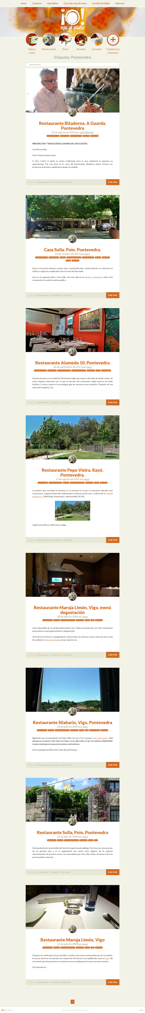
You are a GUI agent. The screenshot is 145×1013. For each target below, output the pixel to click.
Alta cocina (75, 260)
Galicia (68, 260)
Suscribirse (52, 3)
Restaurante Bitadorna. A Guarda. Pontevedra (72, 126)
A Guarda (86, 136)
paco (87, 253)
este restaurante (100, 738)
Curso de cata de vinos (75, 3)
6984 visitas (66, 982)
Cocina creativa (53, 257)
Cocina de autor (94, 730)
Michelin (62, 257)
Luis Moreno (87, 132)
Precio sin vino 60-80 (55, 482)
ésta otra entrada (52, 640)
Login (141, 1010)
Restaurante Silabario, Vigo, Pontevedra (72, 722)
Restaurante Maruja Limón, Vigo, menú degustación (72, 610)
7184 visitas (67, 540)
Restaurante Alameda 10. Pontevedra (72, 362)
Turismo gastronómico (74, 257)
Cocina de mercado (53, 136)
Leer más (112, 182)
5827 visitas (67, 182)
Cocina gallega (106, 370)
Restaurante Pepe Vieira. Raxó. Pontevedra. (72, 472)
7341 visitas (65, 402)
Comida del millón (101, 3)
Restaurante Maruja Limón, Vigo (72, 939)
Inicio (23, 3)
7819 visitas (67, 295)
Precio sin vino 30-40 (64, 370)
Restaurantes (65, 136)
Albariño (97, 257)
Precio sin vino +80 (76, 136)
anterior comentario (94, 277)
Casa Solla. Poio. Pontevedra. (72, 249)
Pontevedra (94, 136)
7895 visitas (65, 872)
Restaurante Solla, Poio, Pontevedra (72, 832)
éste (107, 958)
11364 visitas (67, 655)
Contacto (37, 3)
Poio (96, 840)
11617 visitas (67, 765)
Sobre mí (119, 3)
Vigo (92, 620)
